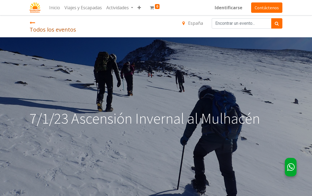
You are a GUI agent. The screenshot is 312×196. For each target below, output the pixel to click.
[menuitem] (54, 7)
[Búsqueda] (276, 23)
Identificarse (228, 8)
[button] (139, 7)
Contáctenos (267, 7)
